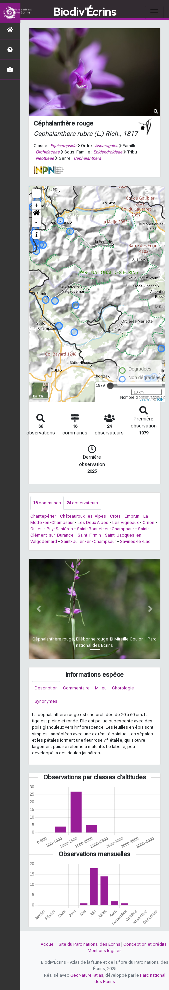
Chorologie (123, 687)
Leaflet (144, 399)
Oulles (36, 528)
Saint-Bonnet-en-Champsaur (105, 528)
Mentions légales (105, 950)
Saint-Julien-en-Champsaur (88, 541)
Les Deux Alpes (93, 522)
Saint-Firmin (89, 535)
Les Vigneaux (125, 522)
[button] (36, 214)
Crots (115, 516)
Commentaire (76, 687)
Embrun (132, 516)
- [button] (36, 223)
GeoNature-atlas (86, 975)
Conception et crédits (145, 944)
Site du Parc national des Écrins (89, 944)
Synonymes (46, 701)
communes (47, 502)
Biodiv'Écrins (84, 12)
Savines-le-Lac (135, 541)
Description (46, 687)
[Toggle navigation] (154, 12)
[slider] (110, 385)
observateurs (82, 502)
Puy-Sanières (60, 528)
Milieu (101, 687)
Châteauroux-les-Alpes (83, 516)
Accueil (48, 944)
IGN (160, 399)
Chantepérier (43, 516)
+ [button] (36, 205)
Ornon (148, 522)
